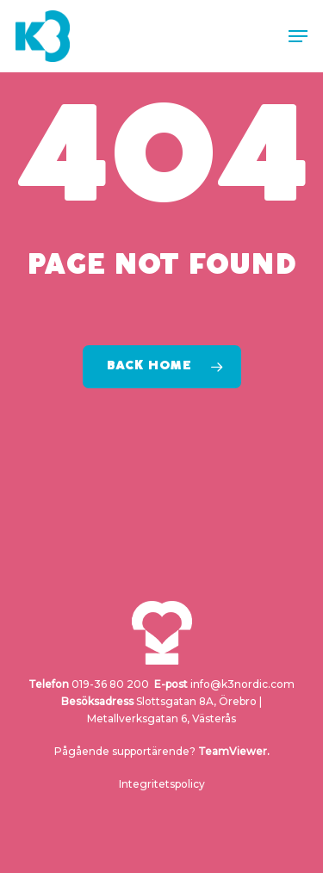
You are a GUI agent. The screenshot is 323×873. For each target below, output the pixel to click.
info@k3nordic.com (242, 684)
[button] (298, 36)
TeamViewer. (234, 751)
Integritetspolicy (162, 783)
